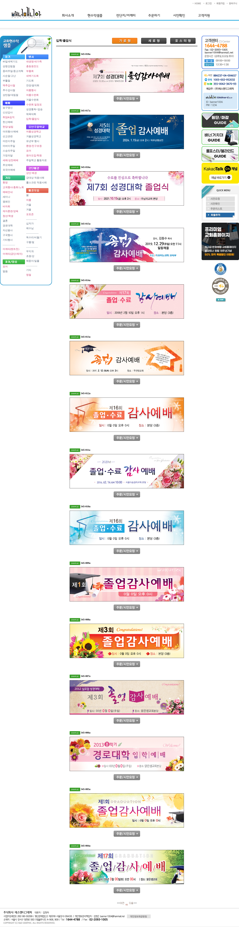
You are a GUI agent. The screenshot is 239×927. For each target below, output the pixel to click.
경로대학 (8, 225)
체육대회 (31, 114)
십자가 (30, 223)
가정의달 (8, 155)
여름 (28, 200)
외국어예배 (9, 169)
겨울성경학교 (33, 136)
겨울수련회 (32, 99)
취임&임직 (9, 117)
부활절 (6, 80)
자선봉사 (8, 230)
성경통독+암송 (34, 109)
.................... (9, 244)
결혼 (5, 220)
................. (31, 218)
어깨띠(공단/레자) (12, 253)
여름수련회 (32, 95)
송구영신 (8, 107)
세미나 (6, 196)
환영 (5, 182)
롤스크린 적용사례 (36, 182)
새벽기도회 (32, 75)
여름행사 (31, 90)
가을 (28, 204)
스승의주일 (9, 150)
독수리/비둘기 (34, 237)
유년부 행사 (32, 141)
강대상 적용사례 (35, 177)
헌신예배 (8, 122)
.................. (31, 265)
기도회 (30, 80)
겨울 (28, 209)
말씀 (5, 271)
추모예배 (8, 165)
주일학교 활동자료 (36, 160)
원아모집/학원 (34, 155)
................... (32, 246)
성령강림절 (9, 66)
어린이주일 (9, 141)
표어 (5, 266)
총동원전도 (32, 66)
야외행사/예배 (10, 131)
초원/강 (30, 256)
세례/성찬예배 (10, 160)
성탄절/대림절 (10, 95)
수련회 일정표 (34, 104)
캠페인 (6, 201)
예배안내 (8, 192)
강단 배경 (31, 173)
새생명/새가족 (34, 61)
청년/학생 (8, 216)
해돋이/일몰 (32, 260)
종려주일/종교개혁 (13, 71)
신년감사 (8, 112)
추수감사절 (9, 90)
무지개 (30, 251)
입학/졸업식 (32, 118)
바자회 (6, 206)
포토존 (30, 214)
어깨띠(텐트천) (11, 249)
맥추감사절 (9, 85)
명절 (28, 274)
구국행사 (8, 235)
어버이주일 (9, 145)
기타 (28, 270)
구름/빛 (30, 242)
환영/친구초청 (34, 145)
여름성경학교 (33, 131)
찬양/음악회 (32, 85)
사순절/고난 (9, 75)
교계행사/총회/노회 (13, 187)
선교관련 (8, 136)
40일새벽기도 (10, 61)
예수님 (30, 228)
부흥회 (30, 71)
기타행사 (8, 239)
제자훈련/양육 (10, 211)
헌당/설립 (8, 126)
